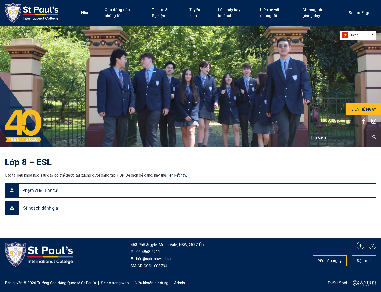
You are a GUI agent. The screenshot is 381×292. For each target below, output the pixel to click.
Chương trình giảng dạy (314, 13)
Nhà (84, 12)
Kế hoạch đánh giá (40, 208)
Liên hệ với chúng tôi (269, 13)
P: (132, 251)
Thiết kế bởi (337, 283)
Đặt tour (364, 260)
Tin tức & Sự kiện (160, 13)
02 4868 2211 (147, 251)
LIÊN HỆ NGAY (363, 109)
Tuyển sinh (194, 13)
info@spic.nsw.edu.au (153, 259)
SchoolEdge (359, 12)
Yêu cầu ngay (330, 260)
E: (132, 259)
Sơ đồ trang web (115, 283)
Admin (179, 283)
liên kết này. (177, 175)
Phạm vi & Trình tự (39, 190)
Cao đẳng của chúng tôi (117, 13)
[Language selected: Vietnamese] (358, 35)
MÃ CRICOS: (141, 266)
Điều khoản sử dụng (151, 283)
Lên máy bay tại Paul (229, 13)
